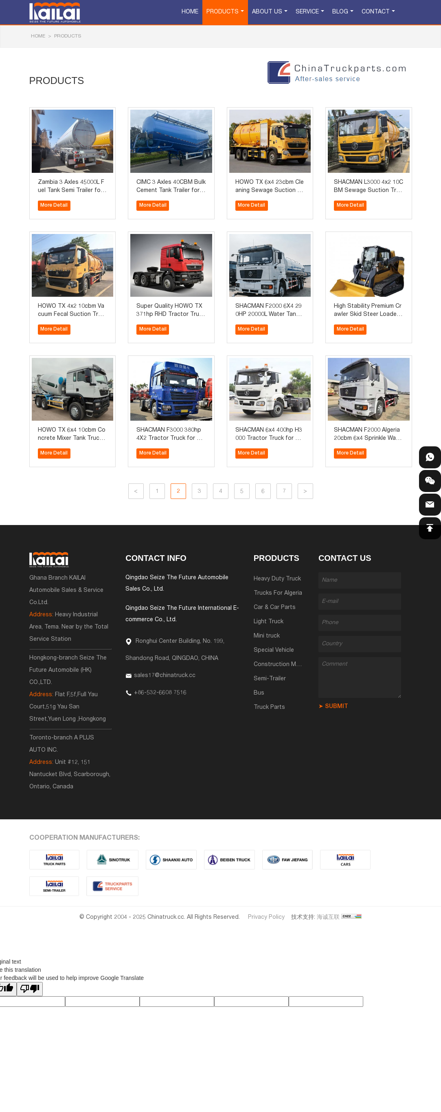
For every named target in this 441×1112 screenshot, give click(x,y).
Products (222, 12)
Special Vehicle (274, 650)
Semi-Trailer (270, 679)
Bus (259, 693)
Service (307, 12)
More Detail (54, 205)
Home (190, 12)
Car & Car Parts (275, 608)
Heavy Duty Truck (277, 579)
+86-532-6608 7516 (160, 693)
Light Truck (268, 622)
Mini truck (267, 636)
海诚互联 (328, 917)
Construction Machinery (286, 665)
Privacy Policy (266, 917)
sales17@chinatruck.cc (164, 676)
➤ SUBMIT (333, 707)
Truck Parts (269, 707)
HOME (38, 36)
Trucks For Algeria (278, 593)
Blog (340, 12)
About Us (267, 12)
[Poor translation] (30, 989)
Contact (376, 12)
